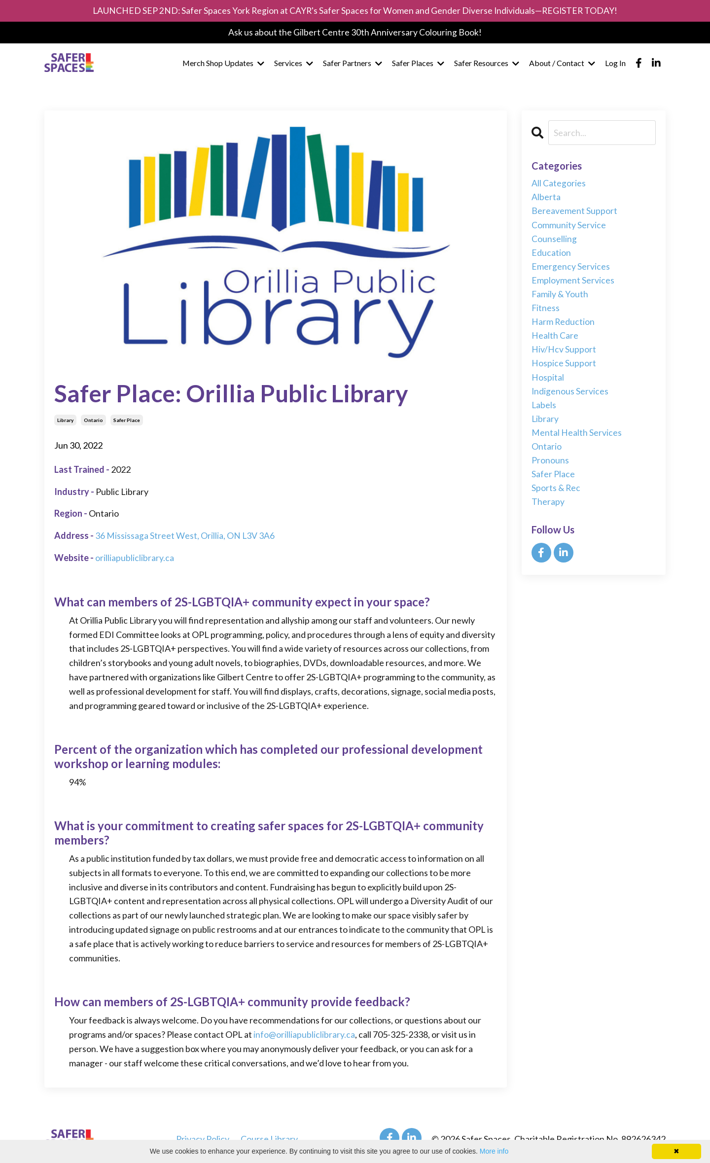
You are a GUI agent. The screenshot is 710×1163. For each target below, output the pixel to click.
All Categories (559, 183)
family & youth (560, 297)
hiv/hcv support (564, 354)
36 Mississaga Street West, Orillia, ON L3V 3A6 (185, 535)
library (65, 420)
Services (293, 64)
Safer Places (418, 64)
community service (569, 226)
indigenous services (570, 396)
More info (494, 1151)
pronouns (550, 467)
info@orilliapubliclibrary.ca (304, 1033)
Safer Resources (486, 64)
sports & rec (556, 496)
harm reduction (563, 325)
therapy (548, 510)
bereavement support (574, 212)
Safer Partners (352, 64)
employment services (573, 283)
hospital (548, 382)
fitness (546, 311)
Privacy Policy (202, 1138)
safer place (126, 420)
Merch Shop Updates (223, 64)
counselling (554, 240)
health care (555, 339)
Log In (615, 64)
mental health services (577, 439)
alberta (546, 197)
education (551, 254)
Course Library (269, 1138)
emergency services (571, 268)
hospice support (564, 368)
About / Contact (562, 64)
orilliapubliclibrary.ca (134, 557)
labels (544, 410)
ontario (93, 420)
